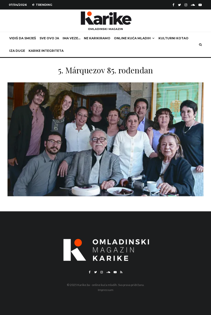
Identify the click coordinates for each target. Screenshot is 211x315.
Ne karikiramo (97, 38)
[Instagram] (186, 5)
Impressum (105, 290)
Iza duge (17, 51)
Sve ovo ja (49, 38)
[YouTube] (200, 5)
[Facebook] (173, 5)
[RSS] (121, 272)
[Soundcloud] (193, 5)
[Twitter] (179, 5)
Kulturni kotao (173, 38)
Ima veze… (71, 38)
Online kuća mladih (132, 38)
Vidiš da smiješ (22, 38)
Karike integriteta (46, 51)
